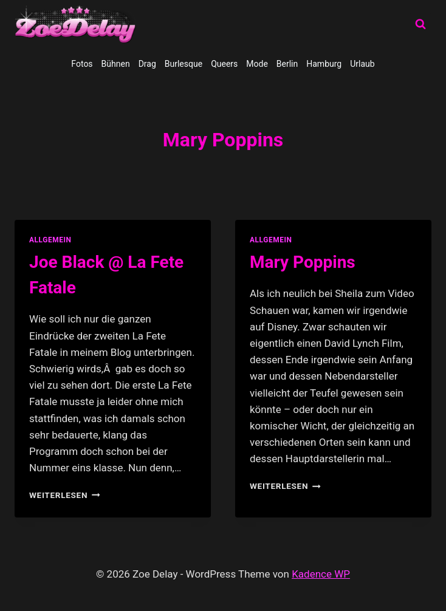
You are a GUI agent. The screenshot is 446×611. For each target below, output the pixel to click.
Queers (224, 64)
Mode (257, 64)
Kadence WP (321, 574)
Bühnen (115, 64)
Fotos (81, 64)
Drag (147, 64)
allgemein (50, 240)
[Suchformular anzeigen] (420, 24)
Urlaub (362, 64)
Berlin (287, 64)
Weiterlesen (64, 495)
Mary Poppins (302, 262)
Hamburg (323, 64)
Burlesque (183, 64)
